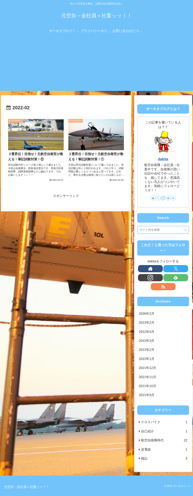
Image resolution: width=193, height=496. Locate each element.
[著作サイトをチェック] (153, 198)
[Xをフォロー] (158, 198)
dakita (163, 159)
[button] (185, 230)
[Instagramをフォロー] (163, 198)
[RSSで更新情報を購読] (173, 198)
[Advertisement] (96, 66)
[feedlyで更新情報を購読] (168, 198)
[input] (163, 230)
